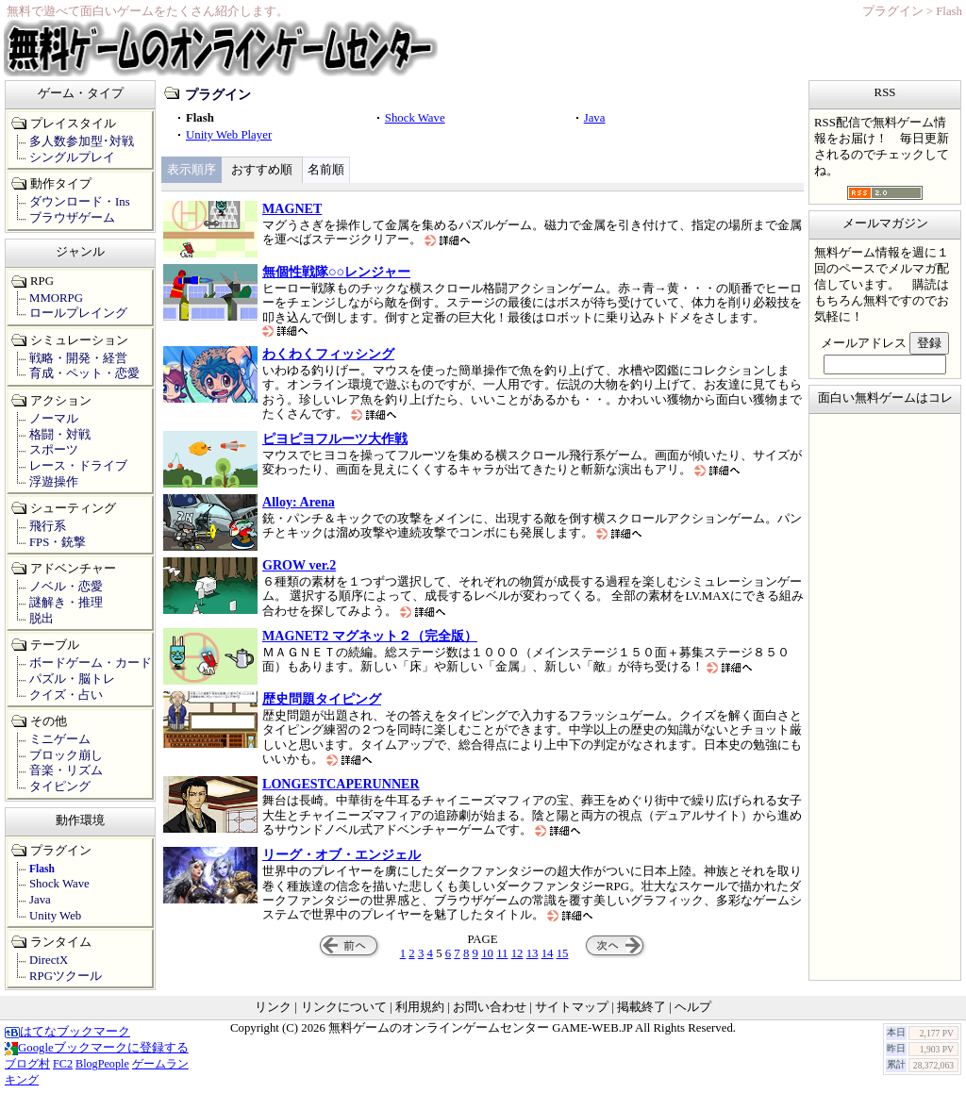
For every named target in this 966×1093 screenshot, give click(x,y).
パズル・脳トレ (72, 679)
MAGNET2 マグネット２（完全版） (369, 635)
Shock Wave (415, 117)
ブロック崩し (66, 755)
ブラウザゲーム (72, 217)
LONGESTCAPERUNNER (341, 783)
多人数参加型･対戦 (81, 141)
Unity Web (55, 915)
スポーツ (53, 449)
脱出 (41, 618)
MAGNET (292, 208)
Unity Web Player (229, 134)
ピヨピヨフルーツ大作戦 (335, 438)
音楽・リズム (66, 770)
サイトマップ (571, 1007)
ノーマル (53, 418)
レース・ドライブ (78, 465)
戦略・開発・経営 (78, 358)
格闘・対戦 (60, 434)
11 (502, 953)
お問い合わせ (489, 1007)
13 (532, 953)
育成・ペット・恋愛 (84, 373)
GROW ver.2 (299, 564)
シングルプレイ (72, 157)
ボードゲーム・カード (90, 663)
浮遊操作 (53, 482)
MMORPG (56, 298)
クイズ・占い (66, 695)
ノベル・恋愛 (66, 586)
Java (595, 117)
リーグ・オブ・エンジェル (341, 854)
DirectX (48, 960)
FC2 (63, 1063)
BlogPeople (102, 1063)
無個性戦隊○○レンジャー (336, 271)
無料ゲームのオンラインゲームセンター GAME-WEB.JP (480, 1028)
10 (487, 953)
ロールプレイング (78, 313)
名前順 (326, 169)
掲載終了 (641, 1007)
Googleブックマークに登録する (97, 1047)
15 (563, 953)
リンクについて (344, 1007)
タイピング (60, 786)
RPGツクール (65, 976)
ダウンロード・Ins (79, 201)
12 (517, 953)
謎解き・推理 (66, 602)
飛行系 (47, 526)
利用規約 (419, 1007)
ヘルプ (693, 1007)
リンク (273, 1007)
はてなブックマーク (67, 1031)
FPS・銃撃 (57, 542)
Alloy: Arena (298, 501)
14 (547, 953)
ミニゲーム (60, 739)
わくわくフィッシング (328, 353)
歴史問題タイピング (321, 698)
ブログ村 (27, 1063)
